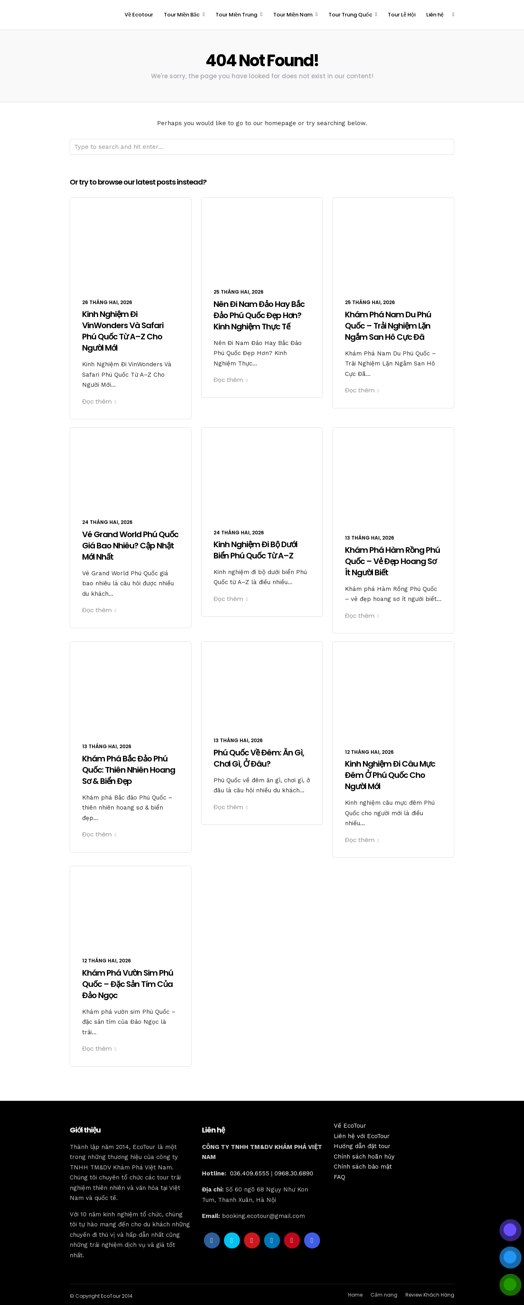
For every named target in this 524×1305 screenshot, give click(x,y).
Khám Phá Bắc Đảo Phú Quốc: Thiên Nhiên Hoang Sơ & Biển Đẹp (128, 770)
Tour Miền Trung (236, 14)
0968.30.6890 (293, 1173)
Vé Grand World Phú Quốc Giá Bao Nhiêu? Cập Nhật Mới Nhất (130, 545)
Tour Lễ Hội (401, 14)
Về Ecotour (139, 14)
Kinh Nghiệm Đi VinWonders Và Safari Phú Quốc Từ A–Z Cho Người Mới (122, 330)
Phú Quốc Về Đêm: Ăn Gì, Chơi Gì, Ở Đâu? (259, 758)
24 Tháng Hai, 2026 (107, 522)
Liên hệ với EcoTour (362, 1136)
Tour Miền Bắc (182, 14)
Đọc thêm (99, 401)
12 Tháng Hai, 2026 (369, 752)
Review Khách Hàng (429, 1294)
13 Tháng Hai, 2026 (369, 537)
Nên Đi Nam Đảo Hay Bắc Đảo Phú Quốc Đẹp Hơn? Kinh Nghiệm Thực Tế (259, 315)
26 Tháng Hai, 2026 (107, 302)
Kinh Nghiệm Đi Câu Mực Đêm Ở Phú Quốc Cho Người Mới (390, 775)
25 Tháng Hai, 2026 (239, 291)
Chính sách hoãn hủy (364, 1156)
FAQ (339, 1177)
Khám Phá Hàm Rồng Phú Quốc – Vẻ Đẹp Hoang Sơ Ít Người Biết (392, 561)
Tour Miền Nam (292, 14)
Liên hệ (434, 14)
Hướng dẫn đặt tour (362, 1146)
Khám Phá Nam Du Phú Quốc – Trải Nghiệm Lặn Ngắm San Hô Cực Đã (388, 326)
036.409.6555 (249, 1173)
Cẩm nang (384, 1294)
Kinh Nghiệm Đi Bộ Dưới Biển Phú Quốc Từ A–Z (255, 550)
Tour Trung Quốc (350, 14)
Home (355, 1294)
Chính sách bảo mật (363, 1166)
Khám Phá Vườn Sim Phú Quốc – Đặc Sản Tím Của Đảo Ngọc (127, 984)
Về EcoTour (350, 1125)
